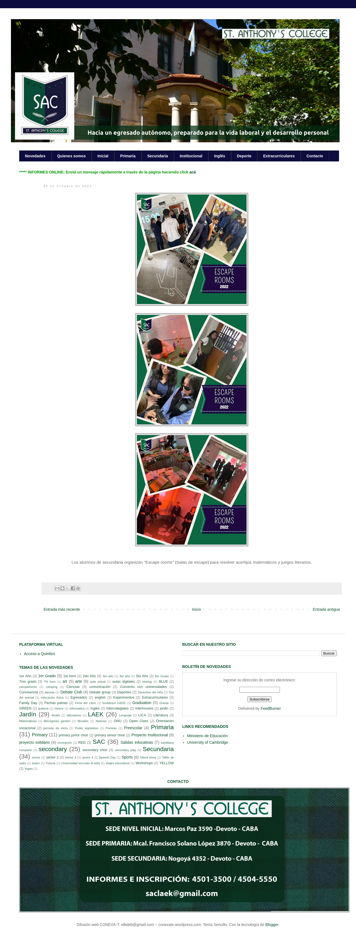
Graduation (141, 702)
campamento (28, 686)
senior (36, 757)
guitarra (43, 708)
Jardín (27, 714)
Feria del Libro (85, 703)
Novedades (35, 156)
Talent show (148, 757)
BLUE (163, 682)
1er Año (25, 676)
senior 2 (52, 757)
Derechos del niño (150, 692)
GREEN (25, 708)
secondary (53, 749)
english (100, 697)
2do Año (89, 676)
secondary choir (94, 750)
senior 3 (70, 757)
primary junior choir (73, 735)
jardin (164, 708)
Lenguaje (125, 715)
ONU (118, 721)
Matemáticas (27, 721)
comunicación (99, 687)
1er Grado (47, 676)
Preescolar (133, 728)
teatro (36, 763)
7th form (50, 681)
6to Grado (162, 676)
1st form (69, 676)
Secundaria (157, 156)
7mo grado (27, 682)
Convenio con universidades (143, 687)
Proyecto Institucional (149, 735)
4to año (124, 676)
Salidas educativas (136, 742)
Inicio (196, 609)
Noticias (101, 721)
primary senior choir (109, 735)
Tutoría (50, 763)
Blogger (271, 924)
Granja (164, 703)
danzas (49, 692)
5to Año (142, 676)
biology (147, 681)
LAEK (96, 714)
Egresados (79, 697)
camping (51, 686)
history (59, 708)
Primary (40, 734)
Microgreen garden (57, 721)
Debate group (99, 692)
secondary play (125, 750)
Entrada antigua (326, 609)
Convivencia (28, 692)
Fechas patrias (56, 703)
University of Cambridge (207, 742)
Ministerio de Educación (207, 736)
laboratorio (74, 715)
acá (193, 172)
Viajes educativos (118, 763)
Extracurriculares (279, 156)
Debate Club (71, 692)
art (65, 681)
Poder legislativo (86, 728)
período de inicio (56, 728)
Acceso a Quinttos (39, 654)
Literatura (160, 715)
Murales (82, 721)
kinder (56, 715)
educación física (52, 697)
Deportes (124, 692)
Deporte (244, 156)
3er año (108, 676)
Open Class (138, 721)
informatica (77, 708)
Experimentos (123, 697)
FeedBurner (271, 708)
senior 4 (87, 757)
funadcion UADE (114, 703)
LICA (142, 715)
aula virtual (98, 681)
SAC (99, 741)
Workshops (144, 763)
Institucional (191, 156)
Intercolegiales (117, 708)
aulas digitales (123, 682)
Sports (127, 757)
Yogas (28, 768)
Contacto (314, 156)
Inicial (102, 156)
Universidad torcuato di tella (80, 763)
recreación (65, 742)
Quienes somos (71, 156)
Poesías (111, 728)
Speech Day (107, 757)
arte (78, 681)
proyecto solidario (34, 742)
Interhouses (144, 708)
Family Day (28, 703)
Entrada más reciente (62, 609)
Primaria (128, 156)
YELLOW (166, 763)
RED (82, 743)
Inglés (219, 156)
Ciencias (72, 687)
